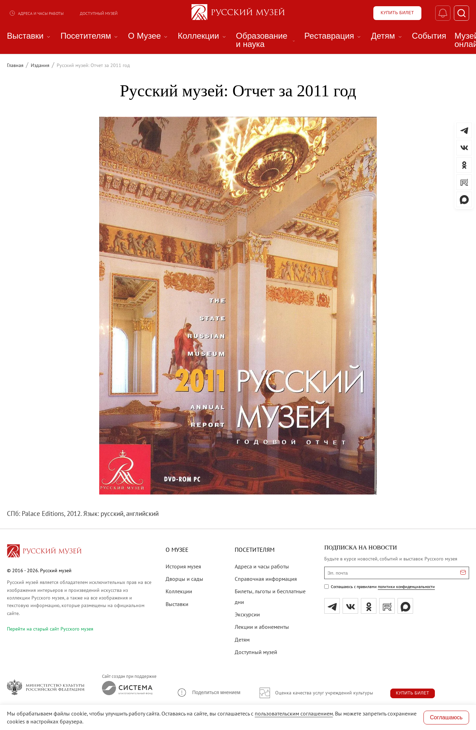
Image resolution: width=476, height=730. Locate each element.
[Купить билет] (397, 13)
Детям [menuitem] (387, 36)
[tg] (332, 606)
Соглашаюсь (446, 717)
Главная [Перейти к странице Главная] (15, 65)
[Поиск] (461, 13)
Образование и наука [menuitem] (266, 40)
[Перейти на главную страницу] (44, 552)
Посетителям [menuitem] (90, 36)
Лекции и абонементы (262, 626)
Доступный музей (99, 13)
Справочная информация (266, 578)
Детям (242, 639)
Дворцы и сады (184, 578)
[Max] (405, 606)
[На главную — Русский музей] (238, 13)
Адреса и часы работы (36, 13)
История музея (183, 566)
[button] (208, 692)
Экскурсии (247, 614)
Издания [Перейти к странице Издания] (40, 65)
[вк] (350, 606)
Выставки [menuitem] (29, 36)
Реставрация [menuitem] (333, 36)
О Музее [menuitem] (148, 36)
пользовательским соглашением (294, 713)
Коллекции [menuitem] (202, 36)
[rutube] (387, 606)
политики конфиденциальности (406, 586)
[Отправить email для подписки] (463, 573)
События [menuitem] (429, 36)
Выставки (177, 604)
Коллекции (179, 591)
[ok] (368, 606)
